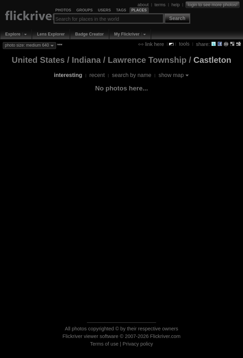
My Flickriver (127, 34)
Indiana (86, 60)
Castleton (212, 60)
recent (97, 75)
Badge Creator (89, 34)
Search (177, 18)
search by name (131, 75)
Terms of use (104, 344)
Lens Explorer (51, 34)
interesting (68, 75)
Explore (12, 34)
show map (171, 75)
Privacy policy (138, 344)
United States (38, 60)
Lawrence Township (147, 60)
